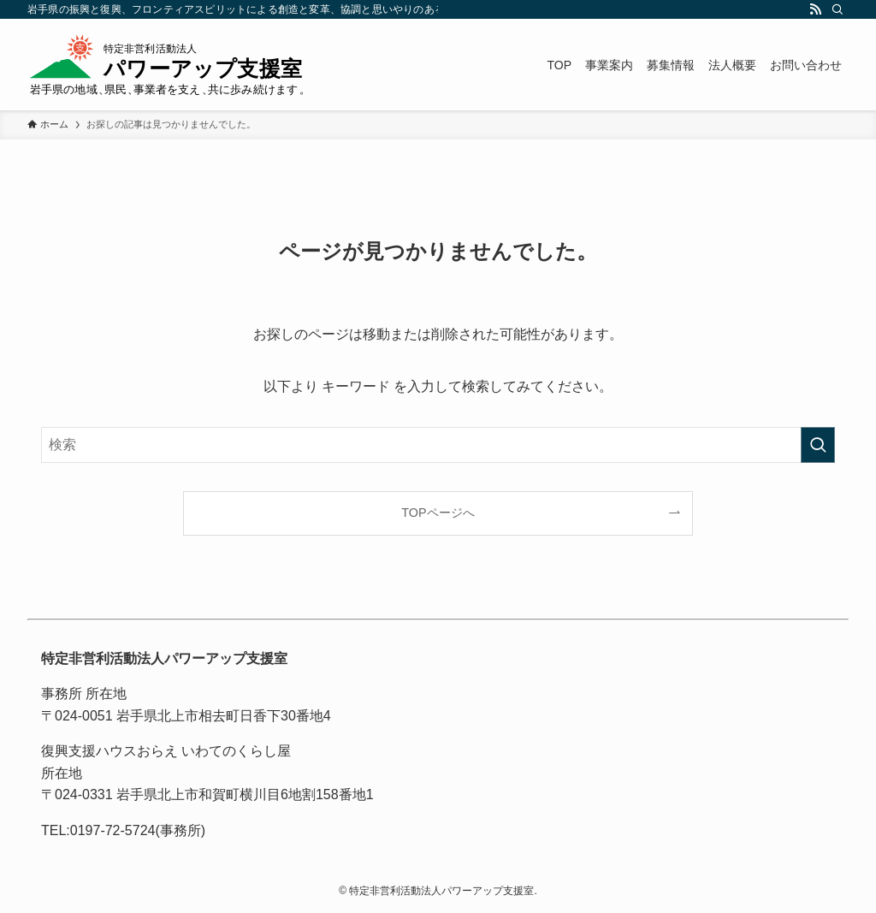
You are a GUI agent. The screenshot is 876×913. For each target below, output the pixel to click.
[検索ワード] (438, 445)
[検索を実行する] (818, 445)
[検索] (837, 9)
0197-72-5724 (113, 830)
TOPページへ (437, 512)
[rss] (815, 9)
